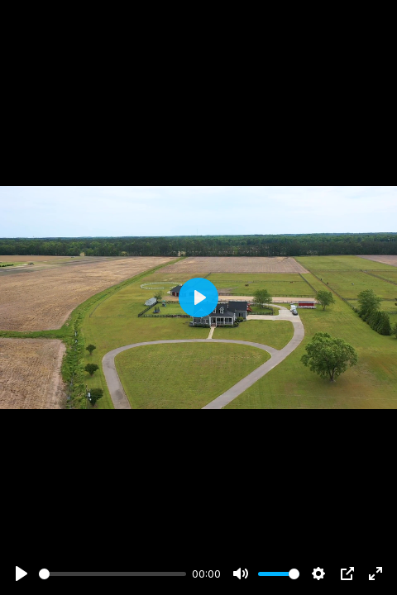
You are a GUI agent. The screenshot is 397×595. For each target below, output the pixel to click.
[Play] (21, 573)
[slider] (112, 574)
